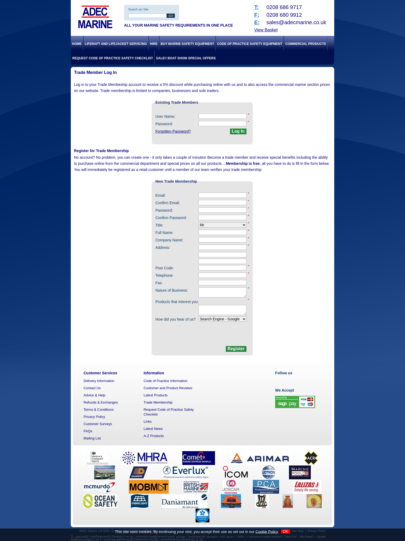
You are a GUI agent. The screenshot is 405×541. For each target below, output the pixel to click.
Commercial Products (305, 44)
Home (77, 44)
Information (154, 373)
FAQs (88, 431)
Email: (160, 195)
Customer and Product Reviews (168, 388)
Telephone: (164, 275)
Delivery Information (99, 381)
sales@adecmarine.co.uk (296, 22)
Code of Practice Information (166, 381)
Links (148, 421)
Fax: (159, 283)
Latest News (153, 429)
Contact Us (92, 388)
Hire (154, 44)
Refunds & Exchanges (101, 402)
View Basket (266, 30)
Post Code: (164, 268)
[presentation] (206, 334)
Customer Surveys (98, 424)
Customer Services (100, 373)
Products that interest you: (177, 302)
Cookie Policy (266, 531)
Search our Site (138, 9)
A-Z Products (154, 436)
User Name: (165, 116)
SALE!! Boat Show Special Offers (186, 58)
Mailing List (92, 438)
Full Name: (164, 232)
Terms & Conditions (99, 410)
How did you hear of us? (175, 319)
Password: (164, 124)
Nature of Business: (171, 290)
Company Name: (169, 240)
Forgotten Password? (173, 131)
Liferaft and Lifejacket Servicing (116, 44)
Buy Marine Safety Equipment (187, 44)
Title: (159, 225)
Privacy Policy (94, 417)
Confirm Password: (171, 218)
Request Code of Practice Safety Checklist (112, 58)
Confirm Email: (167, 203)
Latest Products (156, 395)
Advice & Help (94, 395)
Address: (162, 247)
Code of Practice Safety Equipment (249, 44)
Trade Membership (158, 402)
